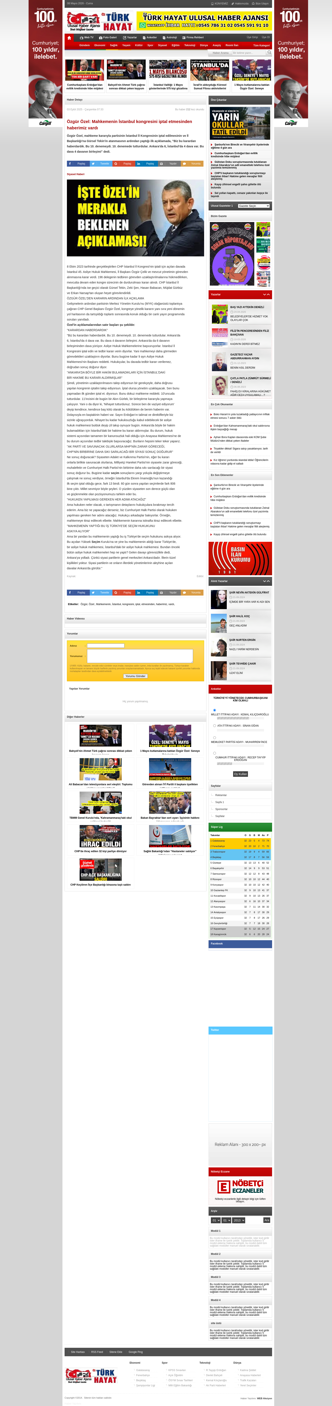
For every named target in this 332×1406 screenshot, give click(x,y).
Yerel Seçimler (246, 1385)
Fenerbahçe (141, 1375)
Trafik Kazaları (246, 1380)
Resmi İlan (232, 45)
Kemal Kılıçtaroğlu (215, 1380)
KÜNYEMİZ (219, 3)
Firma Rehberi (193, 37)
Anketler (149, 37)
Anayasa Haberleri (249, 1375)
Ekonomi (99, 45)
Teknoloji (189, 45)
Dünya (204, 45)
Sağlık (114, 45)
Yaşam (126, 45)
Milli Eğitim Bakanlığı (179, 1385)
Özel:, (92, 604)
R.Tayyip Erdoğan (214, 1370)
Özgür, (85, 604)
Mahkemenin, (104, 604)
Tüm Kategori (261, 45)
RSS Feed (95, 1352)
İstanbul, (117, 604)
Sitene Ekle (113, 1352)
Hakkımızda (240, 3)
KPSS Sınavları (176, 1370)
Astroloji (169, 37)
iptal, (139, 604)
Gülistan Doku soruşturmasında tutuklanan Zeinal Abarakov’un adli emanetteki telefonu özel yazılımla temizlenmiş (240, 164)
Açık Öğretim (174, 1375)
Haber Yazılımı (73, 1403)
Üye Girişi (253, 37)
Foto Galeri (108, 37)
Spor (150, 45)
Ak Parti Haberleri (214, 1385)
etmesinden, (148, 604)
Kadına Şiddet (246, 1370)
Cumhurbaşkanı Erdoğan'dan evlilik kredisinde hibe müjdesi (234, 155)
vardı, (172, 604)
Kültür (139, 45)
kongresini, (128, 604)
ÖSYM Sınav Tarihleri (179, 1380)
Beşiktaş (139, 1380)
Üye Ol (265, 37)
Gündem (84, 45)
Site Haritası (76, 1352)
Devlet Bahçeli (212, 1375)
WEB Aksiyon (264, 1398)
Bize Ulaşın (260, 3)
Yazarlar (130, 37)
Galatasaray (141, 1370)
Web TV (87, 37)
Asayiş (217, 45)
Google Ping (133, 1352)
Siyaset (162, 45)
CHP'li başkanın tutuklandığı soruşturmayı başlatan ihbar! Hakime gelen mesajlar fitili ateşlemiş (238, 176)
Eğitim (176, 45)
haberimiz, (162, 604)
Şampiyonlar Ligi (144, 1385)
